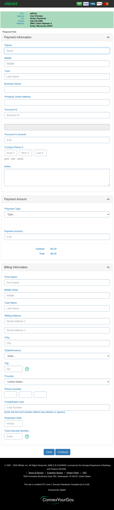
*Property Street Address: (17, 96)
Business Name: (13, 83)
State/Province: (12, 350)
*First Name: (10, 277)
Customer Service (55, 473)
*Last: (7, 71)
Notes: (7, 166)
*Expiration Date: (13, 418)
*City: (7, 337)
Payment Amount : (14, 231)
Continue (63, 452)
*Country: (9, 376)
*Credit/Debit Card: (14, 402)
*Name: (8, 45)
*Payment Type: (12, 208)
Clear (49, 452)
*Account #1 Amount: (15, 134)
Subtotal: (40, 248)
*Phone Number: (13, 389)
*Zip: (6, 363)
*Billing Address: (12, 315)
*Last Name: (10, 302)
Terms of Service (36, 473)
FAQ (85, 473)
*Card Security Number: (16, 430)
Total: (42, 253)
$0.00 (53, 248)
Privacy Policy (72, 473)
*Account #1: (11, 109)
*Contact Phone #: (14, 147)
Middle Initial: (11, 289)
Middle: (8, 58)
